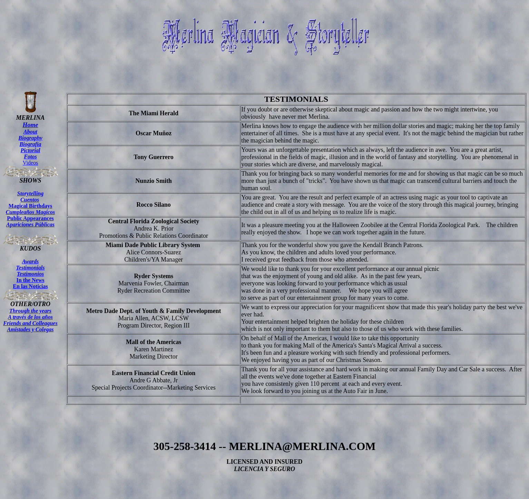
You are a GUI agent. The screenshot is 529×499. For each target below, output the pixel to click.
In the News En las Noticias (30, 283)
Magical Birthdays (30, 209)
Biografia (30, 144)
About (30, 132)
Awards (30, 261)
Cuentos (29, 200)
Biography (30, 138)
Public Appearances (30, 221)
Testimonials (30, 268)
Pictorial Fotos (30, 153)
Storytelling (30, 193)
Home (30, 124)
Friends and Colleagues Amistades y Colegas (30, 326)
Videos (30, 163)
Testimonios (30, 274)
